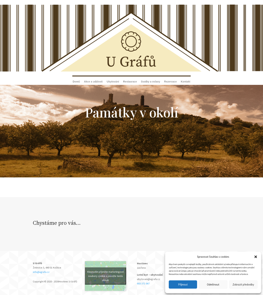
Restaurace (130, 81)
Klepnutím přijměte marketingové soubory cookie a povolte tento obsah (105, 276)
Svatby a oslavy (150, 81)
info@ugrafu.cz (41, 272)
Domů (76, 81)
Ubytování (113, 81)
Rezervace (170, 81)
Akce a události (93, 81)
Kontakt (185, 81)
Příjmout (183, 284)
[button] (256, 257)
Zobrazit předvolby (243, 284)
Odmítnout (213, 284)
